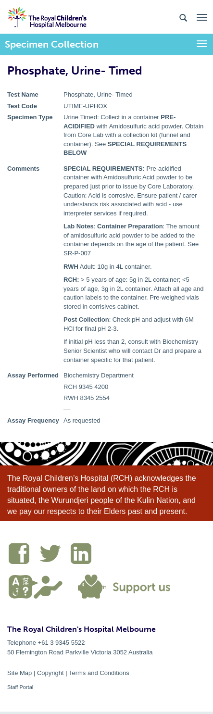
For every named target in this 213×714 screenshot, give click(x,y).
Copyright (50, 672)
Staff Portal (20, 687)
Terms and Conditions (99, 672)
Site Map (19, 672)
